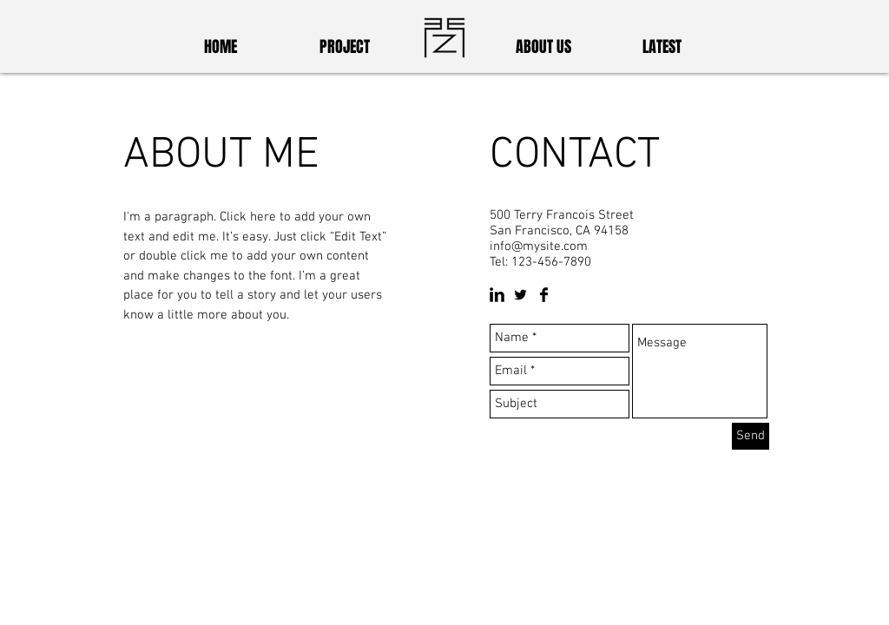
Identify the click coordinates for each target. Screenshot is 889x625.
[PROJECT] (345, 47)
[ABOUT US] (543, 47)
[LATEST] (661, 47)
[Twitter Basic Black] (520, 294)
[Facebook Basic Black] (544, 294)
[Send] (750, 436)
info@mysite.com (539, 246)
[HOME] (220, 47)
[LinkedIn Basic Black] (497, 294)
